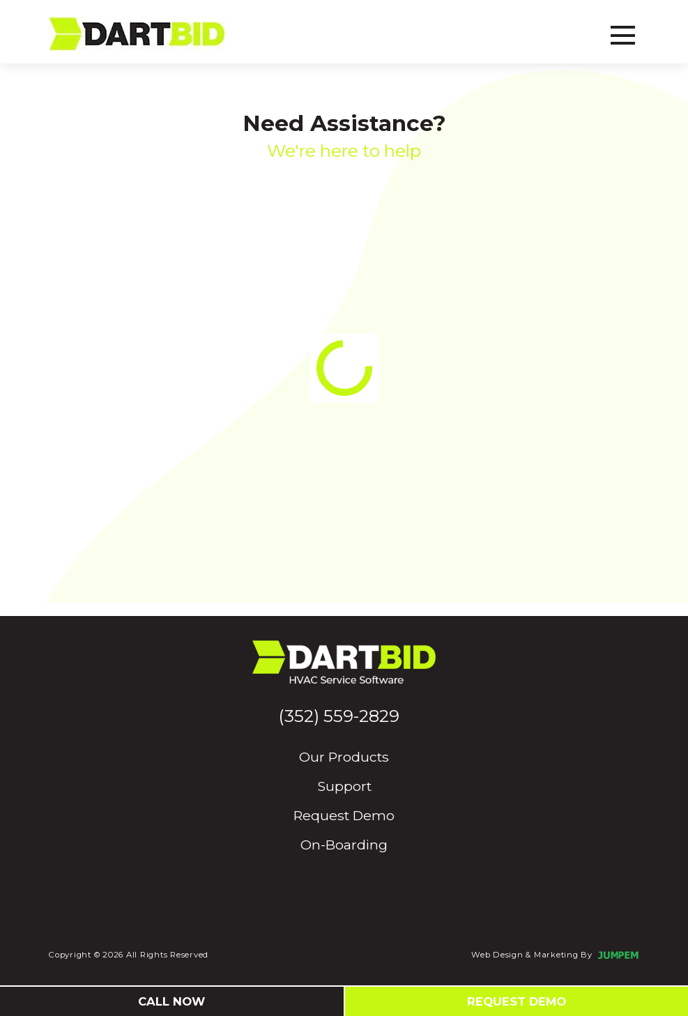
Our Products (344, 756)
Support (344, 786)
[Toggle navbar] (622, 34)
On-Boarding (344, 844)
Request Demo (344, 815)
